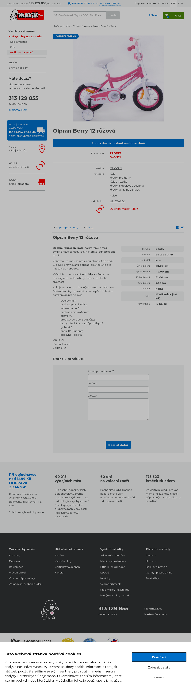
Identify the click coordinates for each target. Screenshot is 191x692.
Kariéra (59, 572)
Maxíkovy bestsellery (113, 561)
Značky (13, 62)
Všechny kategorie (22, 31)
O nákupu (164, 3)
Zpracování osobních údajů (26, 583)
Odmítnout (159, 677)
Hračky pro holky (120, 177)
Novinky (105, 578)
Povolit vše (159, 657)
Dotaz (90, 227)
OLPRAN (116, 168)
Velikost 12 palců (21, 52)
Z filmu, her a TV (18, 67)
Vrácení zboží (17, 572)
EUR (180, 3)
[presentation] (118, 429)
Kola (13, 47)
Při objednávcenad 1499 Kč (26, 130)
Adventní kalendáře (112, 555)
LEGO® (104, 572)
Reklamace (16, 566)
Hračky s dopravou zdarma (127, 185)
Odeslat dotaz (118, 444)
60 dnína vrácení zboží (19, 165)
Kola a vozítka (18, 41)
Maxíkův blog (63, 561)
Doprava (14, 561)
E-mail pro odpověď (100, 371)
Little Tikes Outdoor (112, 566)
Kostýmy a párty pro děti (115, 595)
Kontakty (14, 555)
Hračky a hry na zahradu (25, 36)
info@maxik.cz (18, 109)
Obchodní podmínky (22, 578)
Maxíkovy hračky (61, 26)
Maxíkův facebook (155, 614)
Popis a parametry (67, 227)
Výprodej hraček (110, 583)
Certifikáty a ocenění (67, 566)
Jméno (92, 383)
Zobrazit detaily (159, 667)
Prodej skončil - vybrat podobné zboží (118, 143)
